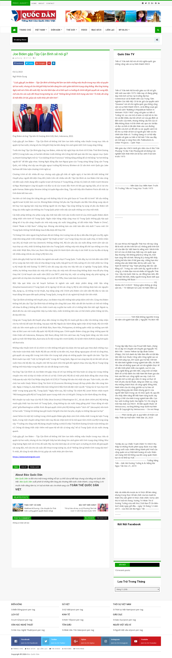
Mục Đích (96, 30)
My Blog (123, 30)
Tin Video (55, 648)
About (41, 3)
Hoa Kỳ (24, 467)
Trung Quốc (34, 467)
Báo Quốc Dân (21, 478)
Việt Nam (40, 30)
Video (84, 30)
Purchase (78, 648)
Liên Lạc (110, 30)
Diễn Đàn (55, 30)
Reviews (66, 648)
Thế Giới (70, 30)
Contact (50, 3)
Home (34, 3)
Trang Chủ (25, 30)
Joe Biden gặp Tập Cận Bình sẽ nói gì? (40, 54)
